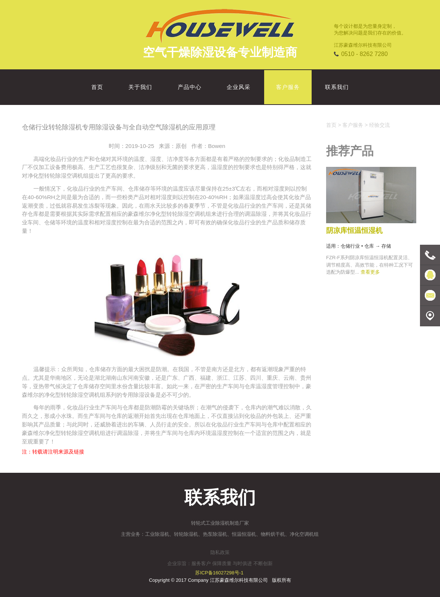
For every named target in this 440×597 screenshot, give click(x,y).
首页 (331, 125)
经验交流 (379, 125)
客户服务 (352, 125)
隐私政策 (220, 552)
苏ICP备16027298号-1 (219, 572)
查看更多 (370, 272)
